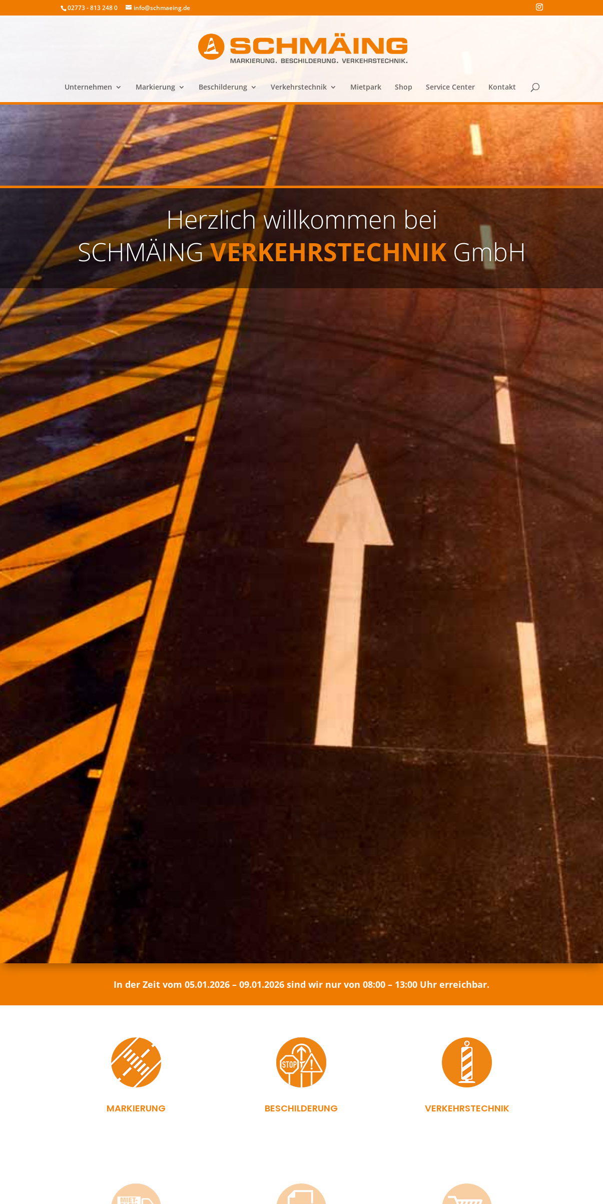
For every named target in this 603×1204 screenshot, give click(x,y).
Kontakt (502, 88)
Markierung (155, 88)
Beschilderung (223, 88)
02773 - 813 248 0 (93, 8)
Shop (403, 88)
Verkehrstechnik (299, 88)
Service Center (450, 88)
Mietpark (365, 88)
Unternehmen (88, 88)
